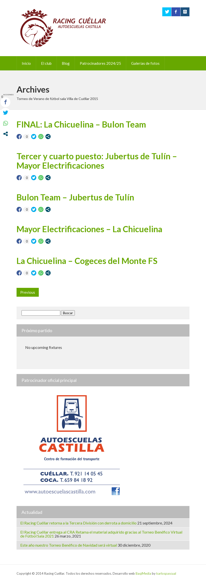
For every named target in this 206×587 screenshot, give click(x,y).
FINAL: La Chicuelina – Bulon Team (81, 124)
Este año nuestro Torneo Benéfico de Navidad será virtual (68, 545)
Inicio (26, 63)
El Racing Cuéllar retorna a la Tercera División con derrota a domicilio (78, 523)
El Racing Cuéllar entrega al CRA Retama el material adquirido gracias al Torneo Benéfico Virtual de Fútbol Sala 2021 (101, 534)
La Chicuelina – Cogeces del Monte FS (87, 261)
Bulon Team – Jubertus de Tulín (75, 197)
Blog (66, 63)
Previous (27, 292)
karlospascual (166, 573)
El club (46, 63)
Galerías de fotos (145, 63)
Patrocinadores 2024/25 (100, 63)
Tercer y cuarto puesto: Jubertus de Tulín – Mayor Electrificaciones (97, 160)
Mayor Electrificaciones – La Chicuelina (89, 229)
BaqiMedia (143, 573)
